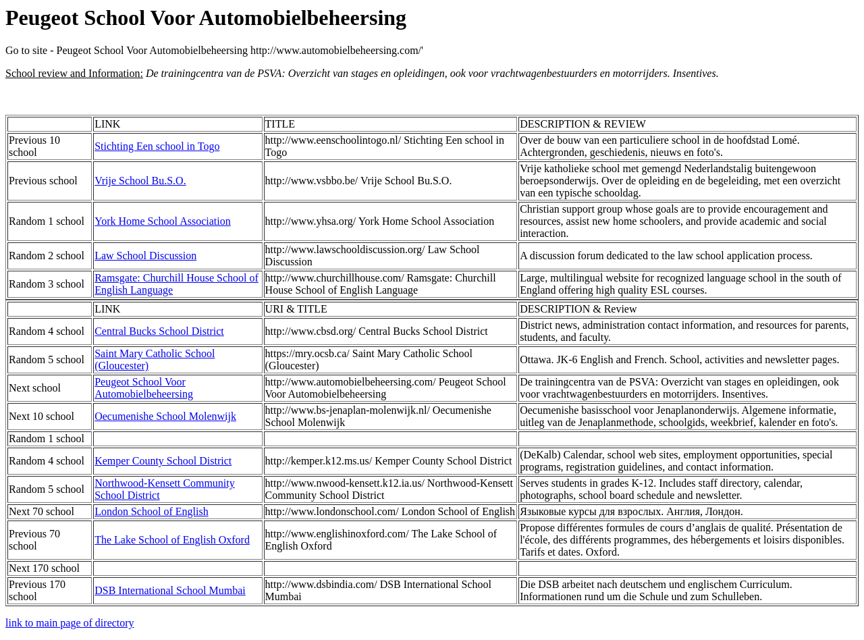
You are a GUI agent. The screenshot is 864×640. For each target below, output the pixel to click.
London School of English (151, 511)
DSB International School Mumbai (170, 590)
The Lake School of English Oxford (172, 539)
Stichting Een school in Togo (156, 146)
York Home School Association (162, 221)
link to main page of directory (69, 623)
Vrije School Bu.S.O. (140, 180)
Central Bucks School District (159, 331)
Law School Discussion (145, 255)
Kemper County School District (163, 460)
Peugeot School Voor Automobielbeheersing (143, 388)
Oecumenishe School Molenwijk (165, 416)
